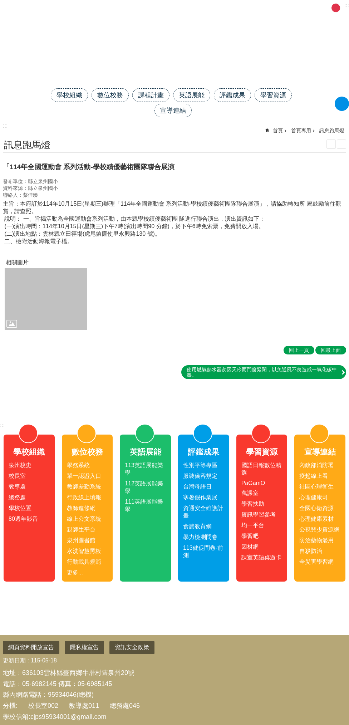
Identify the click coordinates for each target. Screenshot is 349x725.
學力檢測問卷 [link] (200, 537)
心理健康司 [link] (313, 497)
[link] (46, 299)
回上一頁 (299, 350)
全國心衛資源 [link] (316, 508)
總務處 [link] (17, 497)
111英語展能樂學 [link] (144, 505)
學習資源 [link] (273, 95)
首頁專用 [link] (301, 130)
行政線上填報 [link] (84, 497)
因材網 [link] (250, 547)
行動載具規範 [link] (84, 562)
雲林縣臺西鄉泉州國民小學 (174, 63)
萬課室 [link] (250, 493)
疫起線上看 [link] (313, 476)
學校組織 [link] (69, 95)
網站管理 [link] (251, 7)
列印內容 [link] (331, 144)
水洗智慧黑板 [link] (84, 551)
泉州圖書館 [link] (81, 540)
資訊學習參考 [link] (258, 514)
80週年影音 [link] (23, 519)
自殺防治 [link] (310, 551)
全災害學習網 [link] (316, 562)
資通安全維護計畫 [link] (203, 512)
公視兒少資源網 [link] (319, 529)
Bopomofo (341, 144)
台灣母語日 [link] (197, 487)
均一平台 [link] (252, 525)
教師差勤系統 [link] (84, 487)
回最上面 (332, 693)
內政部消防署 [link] (316, 465)
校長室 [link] (17, 476)
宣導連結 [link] (173, 110)
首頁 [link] (278, 130)
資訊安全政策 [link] (132, 647)
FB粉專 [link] (279, 7)
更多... (75, 572)
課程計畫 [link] (151, 95)
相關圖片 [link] (17, 262)
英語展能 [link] (192, 95)
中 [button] (335, 8)
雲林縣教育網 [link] (216, 7)
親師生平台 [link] (81, 529)
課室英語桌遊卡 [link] (261, 557)
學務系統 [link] (78, 465)
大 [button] (344, 8)
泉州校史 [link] (20, 465)
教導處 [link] (17, 487)
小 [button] (327, 8)
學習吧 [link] (250, 536)
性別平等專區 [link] (200, 465)
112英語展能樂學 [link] (144, 487)
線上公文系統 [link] (84, 519)
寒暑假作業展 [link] (200, 497)
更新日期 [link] (14, 660)
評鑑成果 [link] (232, 95)
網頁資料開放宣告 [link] (31, 647)
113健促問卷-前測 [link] (203, 551)
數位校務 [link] (110, 95)
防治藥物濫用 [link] (316, 540)
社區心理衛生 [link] (316, 487)
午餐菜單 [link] (307, 7)
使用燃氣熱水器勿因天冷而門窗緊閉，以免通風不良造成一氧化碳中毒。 (262, 372)
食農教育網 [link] (197, 526)
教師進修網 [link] (81, 508)
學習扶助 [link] (252, 504)
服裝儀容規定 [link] (200, 476)
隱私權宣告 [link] (84, 647)
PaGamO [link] (253, 483)
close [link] (174, 397)
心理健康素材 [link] (316, 519)
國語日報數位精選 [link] (261, 469)
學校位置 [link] (20, 508)
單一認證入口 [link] (84, 476)
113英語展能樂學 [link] (144, 469)
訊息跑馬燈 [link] (331, 130)
